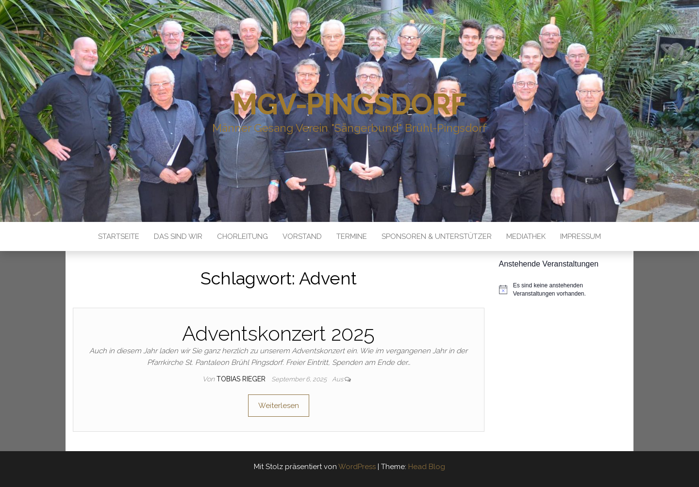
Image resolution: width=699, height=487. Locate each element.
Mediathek (526, 236)
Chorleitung (242, 236)
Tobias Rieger (241, 379)
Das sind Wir (178, 236)
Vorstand (302, 236)
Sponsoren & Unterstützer (437, 236)
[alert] (563, 290)
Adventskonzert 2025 (278, 334)
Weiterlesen (278, 405)
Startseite (118, 236)
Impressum (580, 236)
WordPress (357, 466)
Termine (351, 236)
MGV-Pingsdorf (349, 104)
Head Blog (426, 466)
